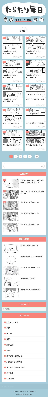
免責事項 (32, 391)
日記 (8, 350)
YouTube (10, 379)
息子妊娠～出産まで (14, 356)
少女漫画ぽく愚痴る (14, 362)
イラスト (10, 373)
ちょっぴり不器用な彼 (15, 367)
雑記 (8, 339)
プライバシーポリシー (20, 391)
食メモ (9, 333)
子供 (8, 328)
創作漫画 (10, 345)
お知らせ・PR (12, 322)
